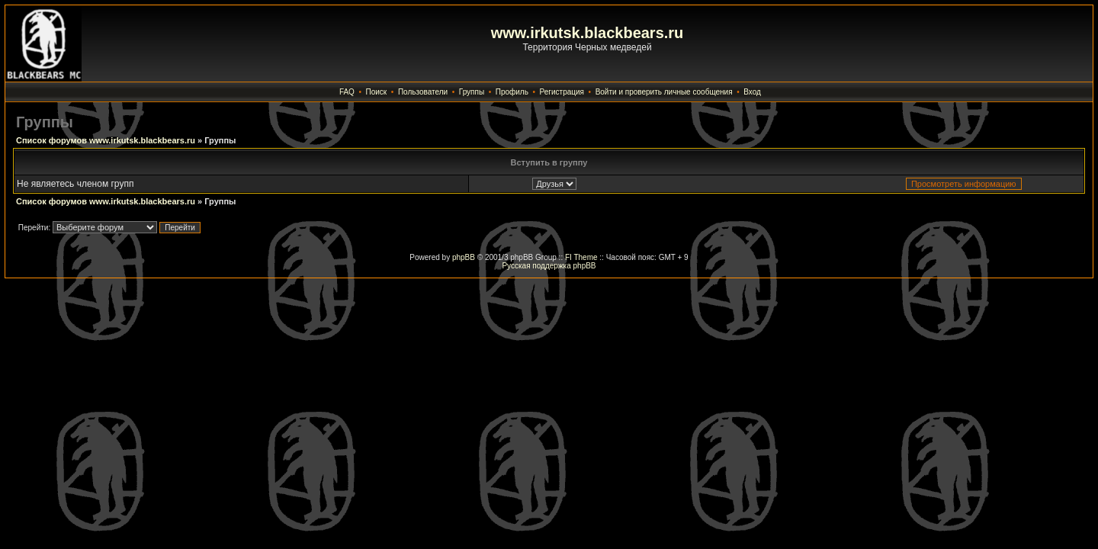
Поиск (376, 92)
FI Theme (581, 257)
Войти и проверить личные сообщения (664, 92)
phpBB (463, 257)
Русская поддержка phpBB (549, 266)
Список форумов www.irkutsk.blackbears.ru (105, 140)
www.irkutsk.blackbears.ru (587, 32)
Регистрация (562, 92)
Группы (471, 92)
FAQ (347, 92)
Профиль (512, 92)
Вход (752, 92)
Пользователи (423, 92)
